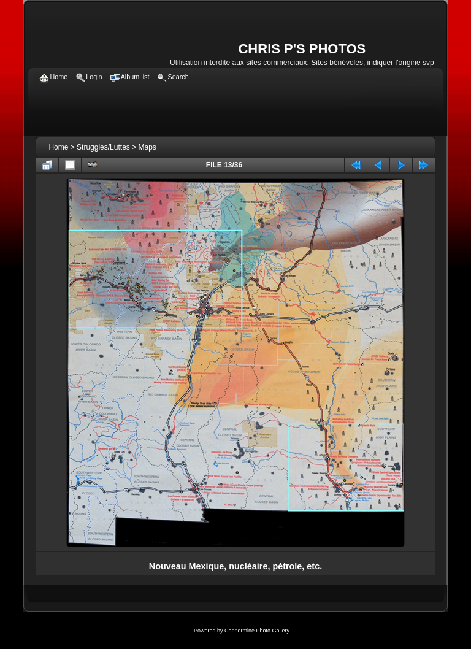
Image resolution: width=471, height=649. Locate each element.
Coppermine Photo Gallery (256, 631)
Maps (147, 147)
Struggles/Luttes (103, 147)
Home (58, 147)
